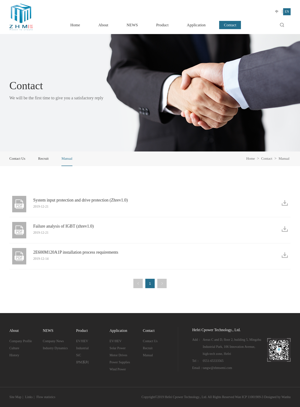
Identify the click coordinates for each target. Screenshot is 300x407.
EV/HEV (82, 341)
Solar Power (117, 348)
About (103, 25)
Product (162, 25)
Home (75, 25)
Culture (14, 348)
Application (196, 25)
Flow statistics (45, 397)
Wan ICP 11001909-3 (249, 397)
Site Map (15, 397)
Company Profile (20, 341)
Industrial (82, 348)
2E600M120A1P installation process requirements (77, 252)
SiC (78, 355)
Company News (53, 341)
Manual (283, 158)
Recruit (44, 158)
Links (29, 397)
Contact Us (17, 158)
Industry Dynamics (55, 348)
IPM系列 (82, 362)
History (14, 355)
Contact (230, 25)
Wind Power (117, 369)
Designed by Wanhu (277, 397)
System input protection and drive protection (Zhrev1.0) (82, 200)
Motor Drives (118, 355)
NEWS (132, 25)
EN (287, 11)
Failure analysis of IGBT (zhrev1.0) (65, 226)
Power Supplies (119, 362)
